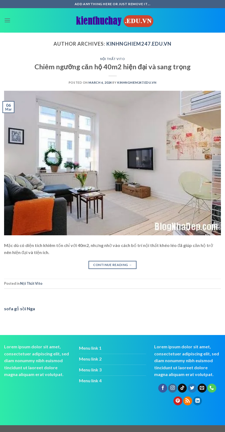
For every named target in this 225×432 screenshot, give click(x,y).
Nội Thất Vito (112, 59)
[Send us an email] (202, 388)
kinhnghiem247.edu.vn (139, 44)
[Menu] (7, 20)
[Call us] (211, 388)
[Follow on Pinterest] (177, 401)
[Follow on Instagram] (172, 388)
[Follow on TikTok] (182, 388)
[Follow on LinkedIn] (197, 401)
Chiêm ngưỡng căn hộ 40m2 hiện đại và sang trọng (112, 66)
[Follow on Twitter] (192, 388)
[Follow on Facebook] (162, 388)
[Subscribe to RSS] (187, 401)
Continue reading (112, 264)
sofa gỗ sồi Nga (19, 308)
